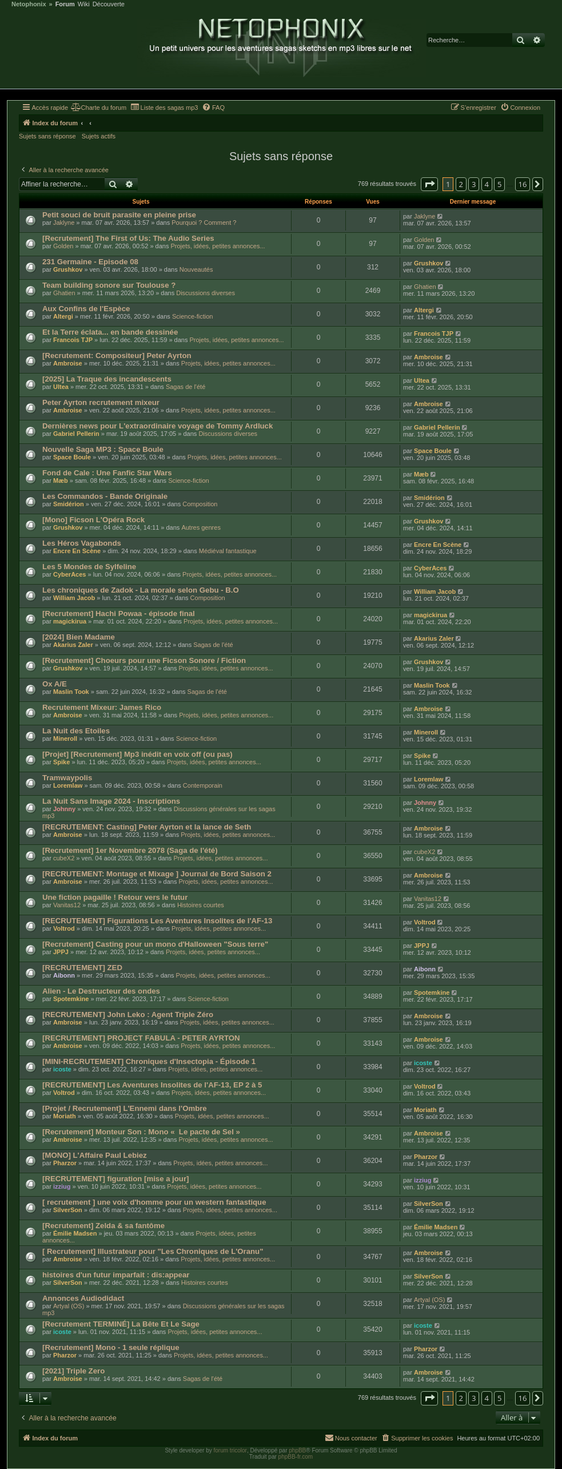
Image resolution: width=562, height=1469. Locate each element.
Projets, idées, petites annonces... (217, 246)
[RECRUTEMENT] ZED (82, 967)
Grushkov (67, 269)
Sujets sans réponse (47, 136)
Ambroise (67, 363)
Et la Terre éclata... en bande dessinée (110, 332)
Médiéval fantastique (228, 550)
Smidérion (68, 504)
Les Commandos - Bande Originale (105, 496)
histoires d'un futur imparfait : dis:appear (115, 1275)
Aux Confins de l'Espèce (86, 308)
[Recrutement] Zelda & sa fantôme (103, 1225)
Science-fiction (192, 316)
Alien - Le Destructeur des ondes (101, 991)
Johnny (64, 808)
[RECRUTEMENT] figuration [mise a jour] (115, 1178)
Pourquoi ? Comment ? (204, 222)
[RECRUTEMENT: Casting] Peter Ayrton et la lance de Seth (146, 827)
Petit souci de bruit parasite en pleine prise (119, 215)
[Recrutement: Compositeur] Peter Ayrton (117, 355)
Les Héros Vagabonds (81, 543)
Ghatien (64, 292)
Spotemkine (71, 998)
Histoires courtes (200, 905)
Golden (63, 246)
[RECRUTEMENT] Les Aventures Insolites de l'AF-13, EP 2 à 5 (152, 1085)
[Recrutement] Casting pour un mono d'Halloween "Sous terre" (155, 944)
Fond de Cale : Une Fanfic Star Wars (107, 473)
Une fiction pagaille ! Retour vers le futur (115, 897)
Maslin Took (71, 691)
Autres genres (200, 527)
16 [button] (523, 184)
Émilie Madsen (75, 1233)
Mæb (60, 480)
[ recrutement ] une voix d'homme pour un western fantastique (154, 1202)
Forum (65, 4)
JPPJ (61, 951)
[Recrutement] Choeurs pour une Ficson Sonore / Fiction (144, 660)
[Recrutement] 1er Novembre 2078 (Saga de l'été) (130, 850)
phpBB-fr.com (295, 1457)
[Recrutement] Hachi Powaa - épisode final (118, 613)
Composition (199, 504)
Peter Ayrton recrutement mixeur (101, 402)
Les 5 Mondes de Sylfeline (89, 566)
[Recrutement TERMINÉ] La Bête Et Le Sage (121, 1324)
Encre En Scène (77, 550)
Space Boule (72, 457)
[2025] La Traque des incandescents (107, 379)
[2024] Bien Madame (78, 637)
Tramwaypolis (67, 777)
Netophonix (28, 4)
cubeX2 (63, 858)
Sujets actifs (98, 136)
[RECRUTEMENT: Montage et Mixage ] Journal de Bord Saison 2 (157, 874)
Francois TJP (73, 339)
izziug (62, 1186)
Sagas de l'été (185, 386)
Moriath (64, 1116)
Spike (61, 762)
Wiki (84, 4)
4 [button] (487, 184)
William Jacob (74, 597)
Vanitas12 (67, 905)
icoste (62, 1069)
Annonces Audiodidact (83, 1298)
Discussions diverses (205, 292)
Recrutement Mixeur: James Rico (101, 707)
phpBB (297, 1450)
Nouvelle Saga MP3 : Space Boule (103, 449)
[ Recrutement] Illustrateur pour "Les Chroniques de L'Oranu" (152, 1251)
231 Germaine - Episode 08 (90, 261)
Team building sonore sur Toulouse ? (109, 285)
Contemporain (202, 785)
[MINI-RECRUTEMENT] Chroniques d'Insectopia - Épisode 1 (149, 1061)
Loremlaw (67, 785)
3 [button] (474, 184)
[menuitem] (98, 107)
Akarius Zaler (73, 644)
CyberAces (69, 574)
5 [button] (499, 184)
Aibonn (64, 975)
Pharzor (65, 1163)
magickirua (69, 621)
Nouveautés (196, 269)
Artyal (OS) (68, 1306)
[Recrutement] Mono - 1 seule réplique (111, 1347)
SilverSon (67, 1209)
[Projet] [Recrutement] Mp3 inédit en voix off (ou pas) (137, 754)
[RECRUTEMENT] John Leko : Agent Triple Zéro (127, 1014)
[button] (429, 184)
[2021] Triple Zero (73, 1371)
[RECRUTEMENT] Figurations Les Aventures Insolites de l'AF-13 (157, 920)
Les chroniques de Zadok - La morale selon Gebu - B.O (140, 590)
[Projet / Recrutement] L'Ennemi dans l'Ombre (124, 1108)
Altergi (63, 316)
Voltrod (64, 928)
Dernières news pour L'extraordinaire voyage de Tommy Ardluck (157, 426)
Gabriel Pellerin (76, 433)
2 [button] (461, 184)
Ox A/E (54, 684)
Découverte (109, 4)
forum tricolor (230, 1450)
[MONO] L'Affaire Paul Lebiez (94, 1155)
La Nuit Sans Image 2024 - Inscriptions (111, 801)
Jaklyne (63, 222)
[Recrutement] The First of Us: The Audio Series (128, 238)
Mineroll (65, 738)
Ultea (61, 386)
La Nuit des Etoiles (76, 730)
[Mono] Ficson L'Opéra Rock (93, 519)
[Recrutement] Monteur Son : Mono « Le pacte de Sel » (141, 1131)
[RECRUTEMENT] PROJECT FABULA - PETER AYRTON (141, 1038)
